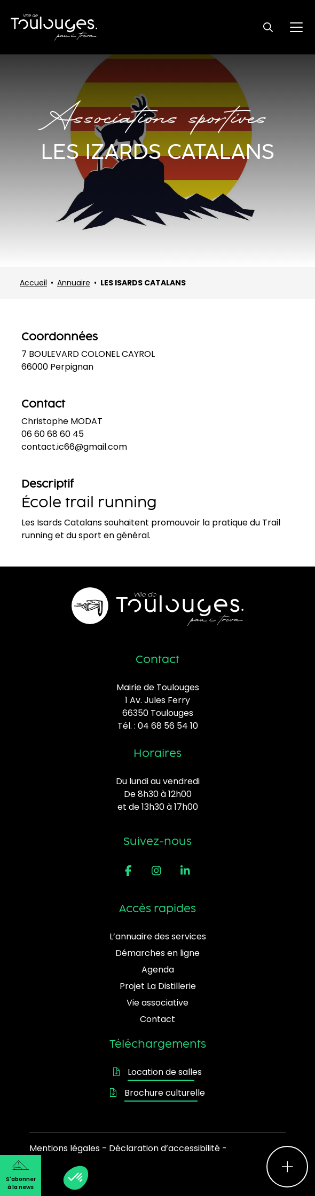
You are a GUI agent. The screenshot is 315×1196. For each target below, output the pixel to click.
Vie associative (157, 1002)
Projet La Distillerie (158, 986)
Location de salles (157, 1072)
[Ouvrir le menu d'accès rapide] (287, 1166)
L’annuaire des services (157, 936)
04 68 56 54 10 (168, 726)
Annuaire (73, 282)
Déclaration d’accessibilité (164, 1148)
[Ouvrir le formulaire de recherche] (268, 27)
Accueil (33, 282)
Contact (157, 1019)
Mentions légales (64, 1148)
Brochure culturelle (157, 1093)
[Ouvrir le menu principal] (296, 27)
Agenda (157, 969)
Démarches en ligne (157, 953)
